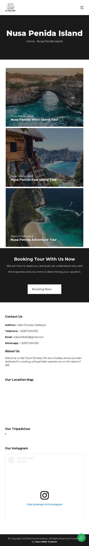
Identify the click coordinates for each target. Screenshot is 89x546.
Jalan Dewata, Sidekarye (32, 325)
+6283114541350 (28, 331)
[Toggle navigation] (82, 7)
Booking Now (44, 289)
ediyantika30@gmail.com (29, 337)
